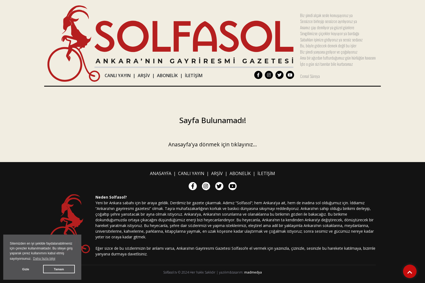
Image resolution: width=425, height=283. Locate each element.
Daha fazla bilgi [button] (44, 259)
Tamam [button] (59, 269)
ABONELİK (167, 75)
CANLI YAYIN (118, 75)
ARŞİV (144, 75)
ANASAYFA (160, 173)
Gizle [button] (25, 269)
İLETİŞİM (193, 75)
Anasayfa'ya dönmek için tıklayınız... (212, 144)
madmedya (253, 272)
